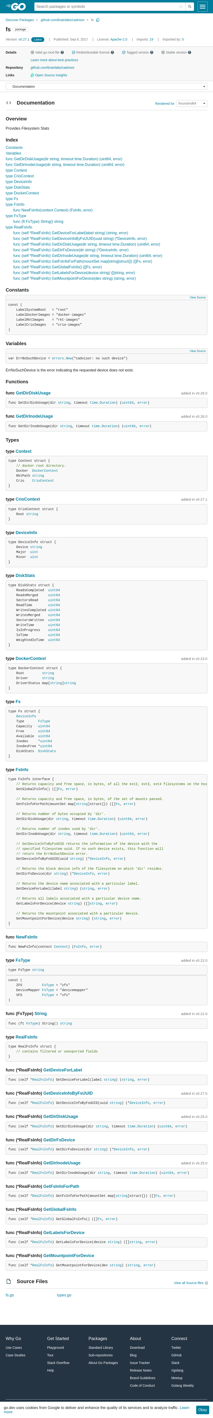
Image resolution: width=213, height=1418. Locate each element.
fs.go (10, 1295)
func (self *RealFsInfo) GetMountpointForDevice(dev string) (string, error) (74, 278)
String (41, 1013)
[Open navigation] (202, 6)
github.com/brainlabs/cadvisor (62, 20)
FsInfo (22, 769)
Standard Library (101, 1347)
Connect (179, 1338)
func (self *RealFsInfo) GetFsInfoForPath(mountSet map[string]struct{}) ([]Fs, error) (82, 261)
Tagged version (138, 52)
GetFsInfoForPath (61, 1186)
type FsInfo (15, 204)
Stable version (176, 52)
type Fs (12, 199)
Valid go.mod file (47, 52)
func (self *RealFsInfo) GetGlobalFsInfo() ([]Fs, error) (57, 267)
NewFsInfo (26, 937)
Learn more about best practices (54, 60)
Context (23, 451)
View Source (198, 297)
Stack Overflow (58, 1363)
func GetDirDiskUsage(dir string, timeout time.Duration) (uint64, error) (64, 159)
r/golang (177, 1370)
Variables (13, 153)
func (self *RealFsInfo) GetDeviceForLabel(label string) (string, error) (70, 233)
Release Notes (141, 1370)
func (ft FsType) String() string (38, 222)
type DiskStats (18, 187)
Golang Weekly (182, 1385)
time (94, 403)
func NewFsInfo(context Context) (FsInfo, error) (53, 210)
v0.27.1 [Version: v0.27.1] (18, 39)
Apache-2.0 (118, 39)
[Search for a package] (110, 6)
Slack (175, 1363)
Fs (18, 701)
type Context (16, 170)
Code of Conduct (142, 1385)
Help (50, 1370)
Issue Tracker (140, 1363)
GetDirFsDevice (59, 1140)
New (69, 358)
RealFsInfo (26, 1037)
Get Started (58, 1338)
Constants (14, 148)
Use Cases (14, 1347)
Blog (133, 1355)
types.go (64, 1295)
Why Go (13, 1338)
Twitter (176, 1347)
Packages (98, 1338)
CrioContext (43, 481)
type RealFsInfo (19, 227)
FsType (44, 721)
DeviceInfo (26, 532)
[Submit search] (190, 6)
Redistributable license (93, 52)
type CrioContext (20, 176)
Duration (108, 403)
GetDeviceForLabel (62, 1070)
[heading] (20, 6)
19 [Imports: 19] (145, 39)
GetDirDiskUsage (33, 393)
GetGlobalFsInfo (59, 1209)
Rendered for (164, 103)
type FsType (16, 216)
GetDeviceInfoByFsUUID (68, 1093)
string (64, 403)
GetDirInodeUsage (34, 416)
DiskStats (25, 575)
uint (34, 552)
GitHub (176, 1355)
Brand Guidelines (142, 1378)
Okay (202, 1410)
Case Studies (15, 1355)
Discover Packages (20, 20)
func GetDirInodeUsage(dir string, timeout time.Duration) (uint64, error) (65, 165)
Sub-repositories (101, 1355)
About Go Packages (103, 1363)
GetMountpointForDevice (68, 1255)
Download (137, 1347)
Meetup (176, 1378)
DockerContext (45, 471)
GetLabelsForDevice (63, 1232)
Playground (55, 1347)
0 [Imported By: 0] (173, 39)
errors (58, 358)
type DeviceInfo (19, 182)
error (142, 403)
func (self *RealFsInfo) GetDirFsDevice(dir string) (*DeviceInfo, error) (71, 250)
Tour (50, 1355)
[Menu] (106, 86)
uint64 (127, 403)
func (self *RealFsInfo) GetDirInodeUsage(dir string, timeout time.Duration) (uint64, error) (87, 256)
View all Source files (189, 1283)
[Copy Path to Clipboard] (98, 20)
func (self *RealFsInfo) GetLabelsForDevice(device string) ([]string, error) (74, 273)
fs (92, 20)
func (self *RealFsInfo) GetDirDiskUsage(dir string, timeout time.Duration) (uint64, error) (86, 244)
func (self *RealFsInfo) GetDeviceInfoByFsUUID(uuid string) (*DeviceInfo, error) (80, 239)
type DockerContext (22, 193)
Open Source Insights (49, 75)
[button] (32, 52)
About (135, 1338)
